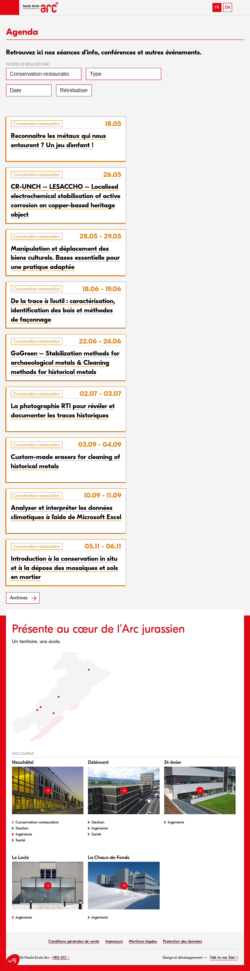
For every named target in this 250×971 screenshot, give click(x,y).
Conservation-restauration (37, 822)
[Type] (123, 74)
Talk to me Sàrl (222, 957)
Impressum (114, 941)
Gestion (22, 828)
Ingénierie (24, 834)
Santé (20, 840)
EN (227, 7)
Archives (18, 598)
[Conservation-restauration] (43, 74)
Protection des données (182, 941)
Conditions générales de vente (73, 941)
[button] (9, 7)
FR (217, 7)
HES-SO (59, 957)
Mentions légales (143, 941)
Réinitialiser (74, 90)
